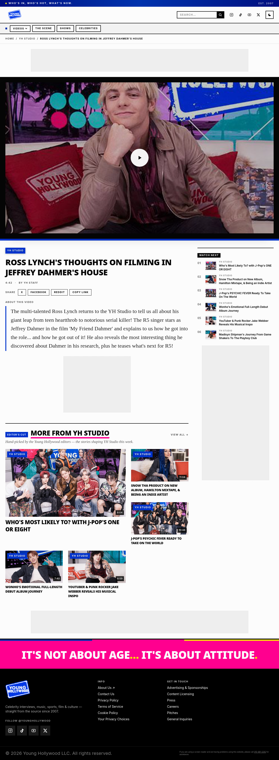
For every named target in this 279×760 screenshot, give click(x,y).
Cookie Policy (108, 713)
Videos (20, 28)
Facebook (39, 292)
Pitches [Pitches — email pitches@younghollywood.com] (172, 713)
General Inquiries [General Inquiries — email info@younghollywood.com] (179, 719)
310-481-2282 (260, 752)
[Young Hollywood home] (17, 689)
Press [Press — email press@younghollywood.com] (171, 700)
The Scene (43, 28)
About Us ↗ (106, 688)
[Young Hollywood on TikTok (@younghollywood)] (240, 14)
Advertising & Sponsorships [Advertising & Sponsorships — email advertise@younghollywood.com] (187, 688)
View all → (179, 434)
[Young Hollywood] (14, 14)
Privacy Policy (108, 700)
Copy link (80, 292)
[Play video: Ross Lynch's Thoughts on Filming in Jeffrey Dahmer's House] (139, 157)
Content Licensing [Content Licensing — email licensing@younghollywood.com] (180, 694)
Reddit (59, 292)
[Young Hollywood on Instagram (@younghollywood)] (231, 14)
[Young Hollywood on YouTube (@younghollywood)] (249, 14)
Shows (65, 28)
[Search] (220, 15)
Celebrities (88, 28)
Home (9, 38)
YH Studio (27, 38)
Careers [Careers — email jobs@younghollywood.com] (173, 706)
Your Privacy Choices (113, 719)
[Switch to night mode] (270, 15)
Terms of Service (110, 706)
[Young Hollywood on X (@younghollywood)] (258, 14)
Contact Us (106, 694)
